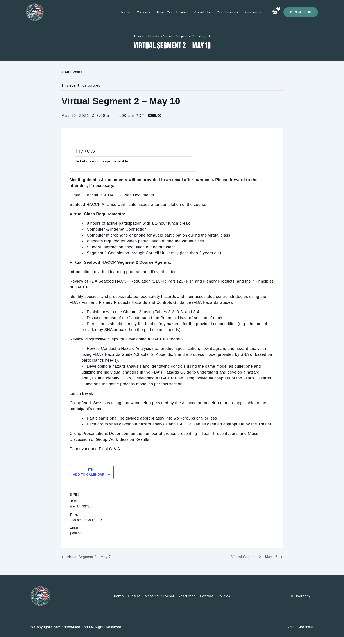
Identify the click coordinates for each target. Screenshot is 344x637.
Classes (143, 12)
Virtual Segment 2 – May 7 (88, 557)
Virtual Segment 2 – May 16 (254, 557)
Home (125, 12)
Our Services (227, 12)
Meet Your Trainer (172, 12)
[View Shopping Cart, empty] (275, 12)
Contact (207, 596)
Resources (254, 12)
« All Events (71, 72)
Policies (224, 596)
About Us (202, 12)
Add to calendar (88, 474)
